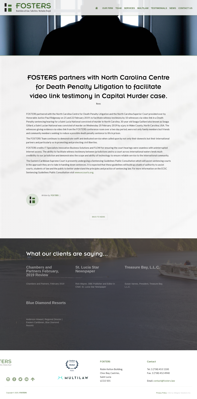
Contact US (185, 8)
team (118, 8)
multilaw (143, 8)
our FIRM (107, 8)
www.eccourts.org (84, 172)
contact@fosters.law (164, 380)
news (172, 8)
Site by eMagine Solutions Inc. (179, 393)
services (129, 8)
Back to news (98, 217)
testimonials (159, 8)
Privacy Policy (161, 393)
